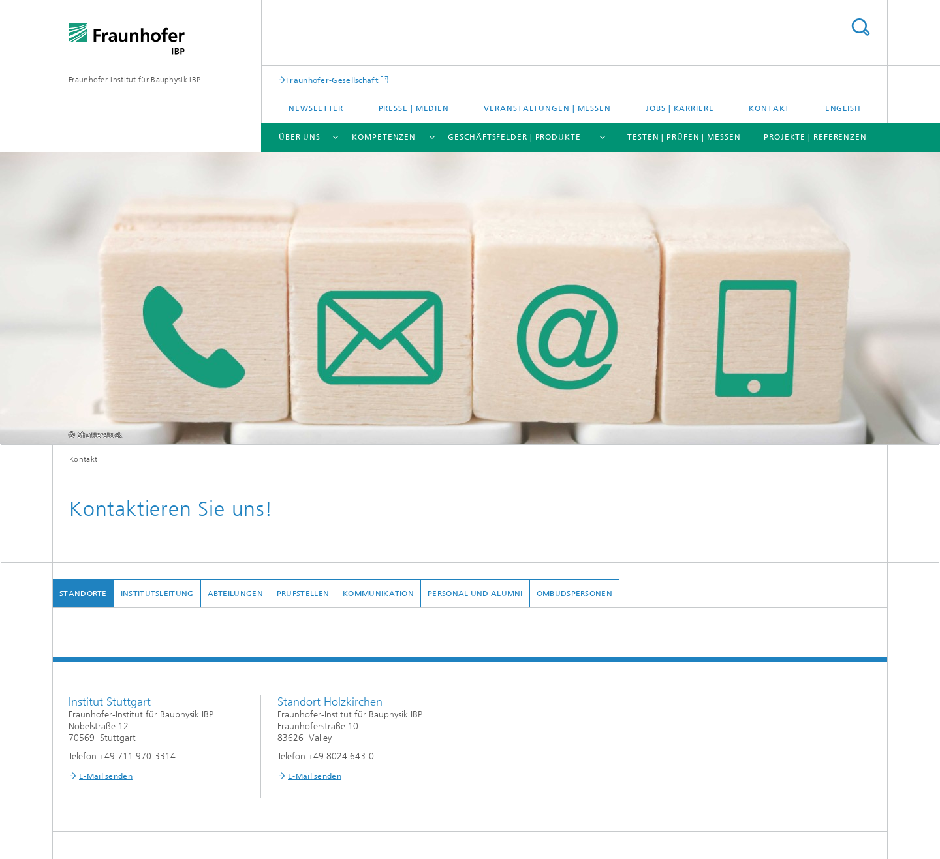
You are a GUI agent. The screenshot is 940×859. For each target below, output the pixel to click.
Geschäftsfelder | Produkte (514, 137)
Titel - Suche (860, 27)
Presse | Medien (414, 108)
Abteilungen (235, 593)
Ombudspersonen (574, 593)
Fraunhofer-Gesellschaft (332, 80)
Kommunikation (378, 593)
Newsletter (316, 108)
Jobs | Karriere (680, 108)
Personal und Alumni (475, 593)
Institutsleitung (157, 593)
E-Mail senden (106, 776)
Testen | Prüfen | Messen (684, 137)
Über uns (300, 137)
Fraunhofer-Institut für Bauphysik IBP (134, 79)
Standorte (83, 593)
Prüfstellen (303, 593)
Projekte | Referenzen (815, 137)
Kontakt (769, 108)
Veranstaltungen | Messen (547, 108)
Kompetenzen (384, 137)
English (843, 108)
